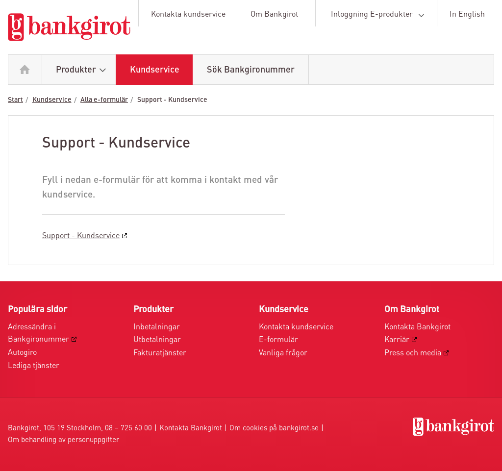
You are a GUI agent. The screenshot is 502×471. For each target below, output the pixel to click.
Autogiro (22, 353)
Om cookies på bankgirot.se (274, 428)
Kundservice (154, 70)
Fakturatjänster (159, 353)
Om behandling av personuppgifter (63, 440)
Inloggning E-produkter (379, 15)
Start (15, 100)
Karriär (396, 340)
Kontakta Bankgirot (417, 327)
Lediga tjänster (33, 366)
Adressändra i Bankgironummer (38, 333)
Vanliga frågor (283, 353)
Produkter (83, 70)
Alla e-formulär (104, 100)
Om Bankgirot (274, 15)
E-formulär (278, 340)
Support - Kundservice (172, 100)
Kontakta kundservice (188, 15)
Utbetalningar (157, 340)
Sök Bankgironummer (251, 70)
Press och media (412, 353)
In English (467, 15)
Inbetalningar (156, 327)
